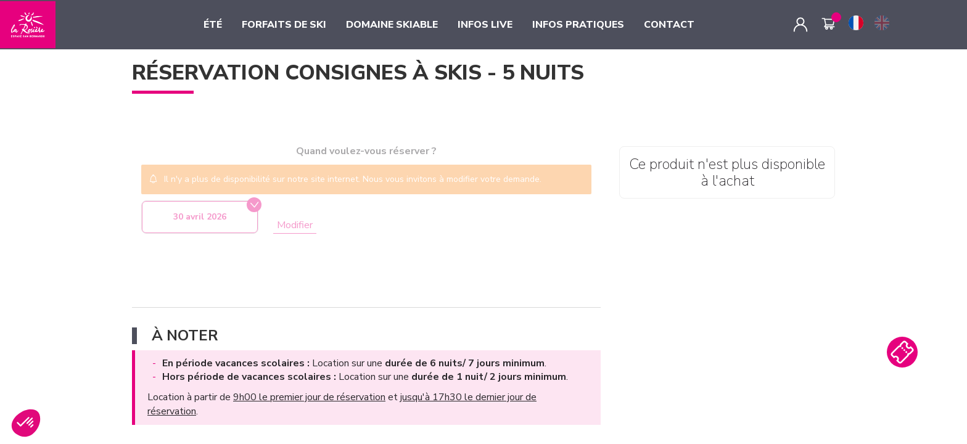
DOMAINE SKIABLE (392, 24)
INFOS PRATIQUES (578, 24)
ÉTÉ (213, 24)
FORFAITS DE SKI (284, 24)
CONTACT (669, 24)
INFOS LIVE (485, 24)
